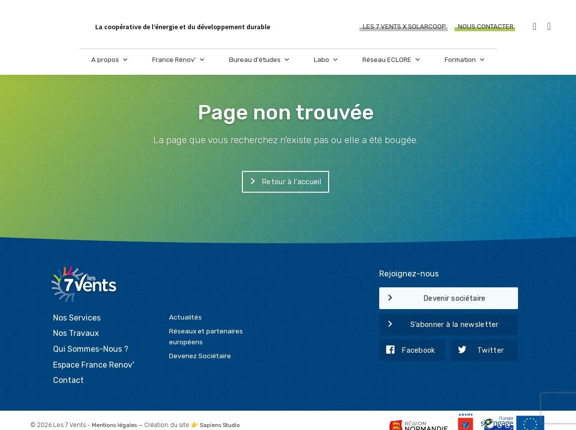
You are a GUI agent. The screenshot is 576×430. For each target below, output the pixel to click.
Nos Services (77, 305)
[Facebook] (534, 27)
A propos (109, 64)
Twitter (477, 350)
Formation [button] (465, 64)
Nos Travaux (76, 320)
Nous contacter (486, 27)
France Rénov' (178, 64)
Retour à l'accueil (281, 182)
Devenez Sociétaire (200, 343)
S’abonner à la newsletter (439, 325)
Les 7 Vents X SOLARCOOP (404, 27)
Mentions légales (116, 412)
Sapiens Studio (225, 412)
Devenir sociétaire (432, 298)
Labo (326, 64)
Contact (68, 368)
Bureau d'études (259, 64)
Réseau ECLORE (391, 64)
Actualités (185, 305)
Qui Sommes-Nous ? (90, 336)
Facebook (407, 350)
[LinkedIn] (549, 27)
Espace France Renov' (93, 352)
